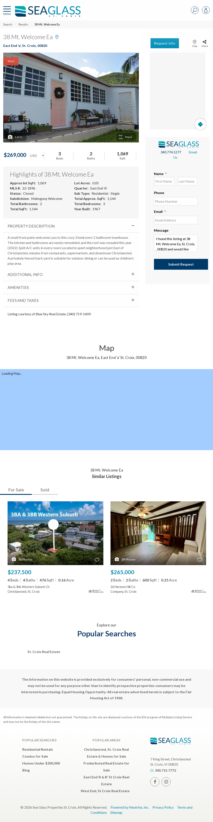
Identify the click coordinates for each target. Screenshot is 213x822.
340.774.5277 (170, 152)
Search (7, 24)
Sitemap (116, 812)
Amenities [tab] (18, 287)
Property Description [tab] (31, 226)
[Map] (177, 91)
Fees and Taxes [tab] (23, 300)
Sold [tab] (44, 489)
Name (160, 174)
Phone (159, 193)
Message (161, 230)
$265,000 (122, 572)
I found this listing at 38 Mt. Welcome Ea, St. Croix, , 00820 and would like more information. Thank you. (176, 243)
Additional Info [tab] (25, 274)
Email (160, 211)
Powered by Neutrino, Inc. (130, 807)
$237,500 (19, 572)
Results (23, 24)
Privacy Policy (163, 807)
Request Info (164, 43)
